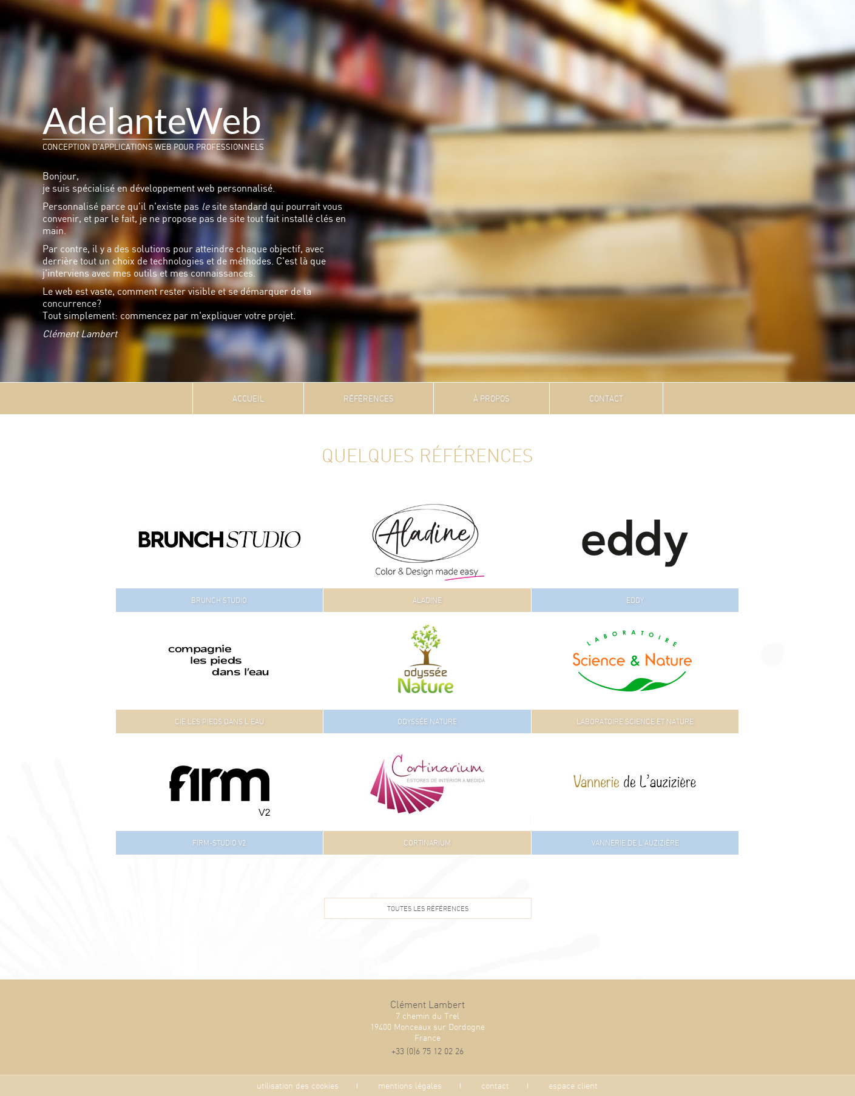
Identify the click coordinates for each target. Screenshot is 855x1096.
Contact (606, 398)
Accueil (248, 398)
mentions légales (410, 1085)
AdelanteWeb (152, 121)
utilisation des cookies (298, 1085)
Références (368, 398)
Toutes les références (427, 908)
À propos (491, 398)
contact (495, 1085)
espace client (573, 1085)
